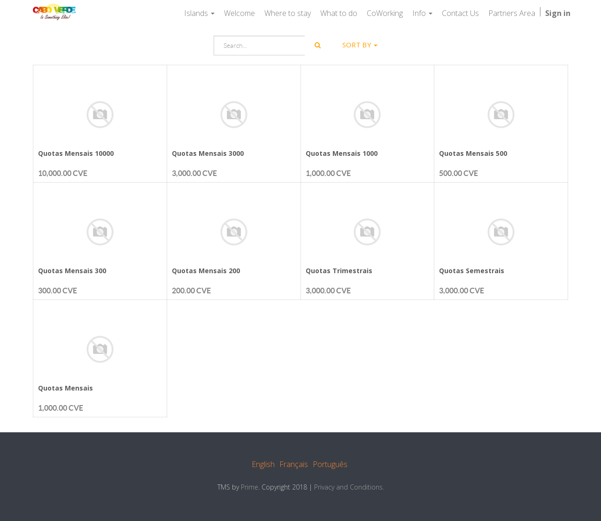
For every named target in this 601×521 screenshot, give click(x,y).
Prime (249, 487)
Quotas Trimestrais (339, 270)
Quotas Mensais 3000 (208, 153)
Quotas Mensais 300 (72, 270)
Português (330, 464)
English (263, 464)
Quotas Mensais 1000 (342, 153)
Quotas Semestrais (471, 270)
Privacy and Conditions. (349, 487)
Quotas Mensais (65, 387)
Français (293, 464)
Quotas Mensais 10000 (76, 153)
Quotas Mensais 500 (473, 153)
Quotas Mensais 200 (206, 270)
